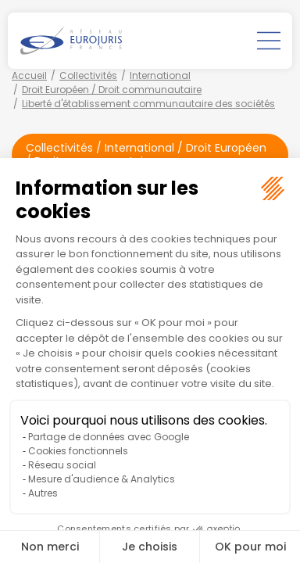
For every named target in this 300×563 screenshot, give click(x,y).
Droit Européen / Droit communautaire (112, 89)
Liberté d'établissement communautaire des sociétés (148, 103)
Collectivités (88, 75)
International (160, 75)
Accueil (29, 75)
